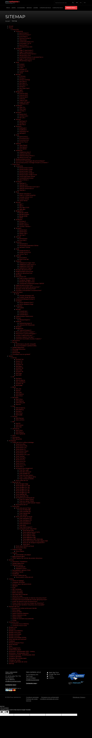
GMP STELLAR (20, 403)
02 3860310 (11, 679)
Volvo (14, 435)
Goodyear (19, 48)
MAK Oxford (19, 425)
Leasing (11, 579)
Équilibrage (15, 574)
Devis (10, 646)
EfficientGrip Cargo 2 (25, 60)
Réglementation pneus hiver (24, 271)
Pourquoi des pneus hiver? (24, 269)
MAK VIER (19, 370)
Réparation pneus (17, 565)
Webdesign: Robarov (79, 697)
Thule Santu (26, 544)
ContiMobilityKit (20, 567)
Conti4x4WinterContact (26, 178)
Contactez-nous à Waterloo (20, 624)
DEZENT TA (19, 365)
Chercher (73, 2)
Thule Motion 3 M (21, 453)
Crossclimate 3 (23, 314)
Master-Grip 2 (23, 233)
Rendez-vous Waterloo (16, 631)
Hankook (18, 261)
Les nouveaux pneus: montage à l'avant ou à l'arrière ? (32, 162)
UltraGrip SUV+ (23, 185)
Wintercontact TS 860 (26, 169)
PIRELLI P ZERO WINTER (27, 195)
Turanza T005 (23, 100)
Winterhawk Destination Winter (28, 245)
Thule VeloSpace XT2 (25, 518)
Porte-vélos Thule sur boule (24, 517)
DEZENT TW (20, 359)
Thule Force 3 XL (21, 465)
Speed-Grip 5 (23, 230)
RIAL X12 (18, 389)
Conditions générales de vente (18, 662)
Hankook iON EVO (24, 154)
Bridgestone (19, 92)
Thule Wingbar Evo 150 (23, 492)
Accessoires (12, 441)
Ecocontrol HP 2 (24, 138)
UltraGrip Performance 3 (26, 188)
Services (11, 560)
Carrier (21, 73)
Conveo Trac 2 (23, 254)
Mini (13, 422)
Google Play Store (54, 674)
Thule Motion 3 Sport (22, 451)
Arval (13, 587)
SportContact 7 (23, 45)
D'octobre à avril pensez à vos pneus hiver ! (29, 290)
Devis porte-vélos (21, 548)
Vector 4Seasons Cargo (26, 304)
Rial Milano (19, 366)
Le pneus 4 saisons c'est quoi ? (25, 337)
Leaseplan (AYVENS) (18, 582)
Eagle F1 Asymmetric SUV (27, 59)
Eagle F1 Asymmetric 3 (26, 50)
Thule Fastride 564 (24, 513)
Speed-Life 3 (23, 114)
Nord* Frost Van (24, 259)
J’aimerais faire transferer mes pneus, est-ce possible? (28, 605)
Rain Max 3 (22, 124)
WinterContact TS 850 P (26, 173)
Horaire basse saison (15, 650)
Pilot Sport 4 (23, 83)
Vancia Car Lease (17, 596)
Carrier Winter (23, 200)
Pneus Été (15, 29)
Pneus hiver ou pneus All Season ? (26, 333)
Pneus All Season (17, 292)
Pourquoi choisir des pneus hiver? (26, 288)
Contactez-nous (14, 622)
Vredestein (19, 105)
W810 (21, 218)
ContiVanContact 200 (25, 47)
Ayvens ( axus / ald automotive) (21, 584)
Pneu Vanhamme (13, 2)
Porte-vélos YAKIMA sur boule (25, 546)
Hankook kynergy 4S (25, 323)
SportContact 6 (23, 33)
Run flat (14, 342)
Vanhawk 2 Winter (24, 247)
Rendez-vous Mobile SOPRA (17, 637)
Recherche (12, 629)
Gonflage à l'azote (17, 572)
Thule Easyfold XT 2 (25, 522)
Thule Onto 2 (20, 466)
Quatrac (21, 308)
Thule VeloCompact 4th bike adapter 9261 (35, 541)
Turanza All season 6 (25, 330)
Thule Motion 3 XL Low (23, 454)
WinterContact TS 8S (25, 171)
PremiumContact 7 (25, 35)
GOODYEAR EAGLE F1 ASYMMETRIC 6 (31, 57)
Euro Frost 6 (23, 257)
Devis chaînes (20, 551)
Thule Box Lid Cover (25, 472)
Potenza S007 (23, 95)
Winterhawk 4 (23, 244)
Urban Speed (23, 145)
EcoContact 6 (23, 36)
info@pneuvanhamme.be (13, 681)
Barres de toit (16, 482)
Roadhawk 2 (23, 130)
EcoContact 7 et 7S (25, 43)
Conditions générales (15, 656)
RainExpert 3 (23, 121)
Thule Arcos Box (20, 444)
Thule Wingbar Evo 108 (23, 485)
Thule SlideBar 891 (21, 494)
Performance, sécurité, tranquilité (26, 344)
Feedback (12, 641)
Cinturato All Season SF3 (26, 295)
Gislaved (18, 143)
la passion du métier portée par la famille (24, 608)
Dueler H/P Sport (24, 102)
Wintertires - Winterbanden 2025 (19, 653)
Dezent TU (19, 361)
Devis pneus (16, 340)
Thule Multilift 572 (24, 473)
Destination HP (24, 131)
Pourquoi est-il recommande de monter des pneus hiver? (29, 599)
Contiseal (15, 351)
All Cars (14, 358)
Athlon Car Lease (17, 591)
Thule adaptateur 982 (29, 537)
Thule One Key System (26, 475)
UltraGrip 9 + (23, 183)
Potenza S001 (23, 93)
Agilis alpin (22, 209)
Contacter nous (10, 685)
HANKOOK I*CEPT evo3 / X (27, 264)
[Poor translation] (6, 712)
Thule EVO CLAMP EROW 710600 (29, 503)
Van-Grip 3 (22, 235)
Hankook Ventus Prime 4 (26, 155)
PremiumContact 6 (25, 38)
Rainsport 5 (22, 123)
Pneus (11, 28)
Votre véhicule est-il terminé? (17, 639)
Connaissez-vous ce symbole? (21, 354)
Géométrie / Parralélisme (19, 561)
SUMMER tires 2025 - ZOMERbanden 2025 (22, 655)
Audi (13, 406)
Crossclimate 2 (23, 313)
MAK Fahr (19, 392)
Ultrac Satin (22, 109)
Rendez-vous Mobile (15, 634)
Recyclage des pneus (18, 349)
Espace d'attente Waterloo (20, 613)
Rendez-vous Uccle (15, 632)
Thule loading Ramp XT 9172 (31, 532)
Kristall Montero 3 (24, 250)
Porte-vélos (15, 506)
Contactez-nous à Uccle (19, 625)
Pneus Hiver (16, 164)
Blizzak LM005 (23, 212)
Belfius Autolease (17, 593)
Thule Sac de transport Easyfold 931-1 (34, 542)
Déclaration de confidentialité (18, 658)
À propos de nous (14, 606)
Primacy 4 (22, 78)
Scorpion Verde (23, 71)
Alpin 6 (21, 206)
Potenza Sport (23, 97)
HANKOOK (19, 150)
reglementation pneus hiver (24, 285)
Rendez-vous (13, 627)
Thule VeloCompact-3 (25, 527)
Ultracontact (23, 40)
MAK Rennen (20, 418)
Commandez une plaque (23, 555)
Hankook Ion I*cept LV (26, 268)
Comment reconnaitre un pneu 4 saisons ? (29, 339)
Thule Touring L (20, 456)
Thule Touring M (20, 458)
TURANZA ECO (24, 104)
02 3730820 (32, 678)
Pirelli (17, 62)
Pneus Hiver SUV (21, 276)
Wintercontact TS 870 (26, 168)
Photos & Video (17, 612)
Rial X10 (18, 390)
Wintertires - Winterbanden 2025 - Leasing (22, 651)
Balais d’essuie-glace (18, 556)
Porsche (14, 416)
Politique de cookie (14, 660)
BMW (14, 387)
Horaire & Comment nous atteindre (23, 618)
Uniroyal (18, 119)
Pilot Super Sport (24, 88)
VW (13, 377)
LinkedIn (51, 678)
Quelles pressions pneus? (23, 159)
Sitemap (11, 663)
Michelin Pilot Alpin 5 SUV (27, 282)
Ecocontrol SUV (24, 140)
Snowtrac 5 (22, 221)
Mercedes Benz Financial (19, 594)
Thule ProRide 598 (24, 510)
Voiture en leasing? (18, 580)
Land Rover (15, 428)
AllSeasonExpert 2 (24, 320)
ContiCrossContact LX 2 (26, 41)
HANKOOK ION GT (25, 152)
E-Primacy (22, 76)
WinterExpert (23, 238)
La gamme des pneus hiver (24, 273)
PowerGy (22, 66)
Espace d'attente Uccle (19, 615)
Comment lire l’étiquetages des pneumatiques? (30, 161)
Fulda (17, 135)
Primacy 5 (22, 86)
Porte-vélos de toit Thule (23, 508)
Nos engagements (14, 648)
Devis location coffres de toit (24, 577)
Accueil (11, 26)
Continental (19, 31)
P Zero (21, 67)
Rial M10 (18, 404)
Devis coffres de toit (22, 480)
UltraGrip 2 (22, 190)
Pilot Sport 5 (23, 81)
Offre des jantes (17, 439)
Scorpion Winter (24, 199)
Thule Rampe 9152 (28, 530)
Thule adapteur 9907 (29, 534)
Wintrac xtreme (24, 225)
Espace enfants (17, 617)
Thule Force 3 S (20, 460)
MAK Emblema (20, 380)
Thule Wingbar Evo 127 (23, 489)
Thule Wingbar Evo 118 (23, 487)
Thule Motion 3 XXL (21, 446)
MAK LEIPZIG (20, 420)
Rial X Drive (19, 396)
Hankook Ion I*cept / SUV (27, 263)
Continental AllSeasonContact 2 (25, 299)
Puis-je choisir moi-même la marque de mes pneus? (28, 603)
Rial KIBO (19, 375)
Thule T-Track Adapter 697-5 (27, 477)
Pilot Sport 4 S (23, 85)
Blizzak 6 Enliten (24, 214)
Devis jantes (16, 437)
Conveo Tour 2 (23, 142)
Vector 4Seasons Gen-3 (26, 302)
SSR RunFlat (16, 352)
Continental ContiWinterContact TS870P (31, 283)
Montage (18, 275)
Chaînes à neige (17, 549)
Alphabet (15, 586)
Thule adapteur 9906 (29, 536)
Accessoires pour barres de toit (25, 498)
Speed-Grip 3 (23, 231)
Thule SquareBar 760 (22, 496)
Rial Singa (19, 373)
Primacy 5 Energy (24, 79)
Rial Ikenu (19, 378)
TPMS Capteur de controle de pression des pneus (27, 558)
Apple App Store (54, 672)
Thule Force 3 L (20, 463)
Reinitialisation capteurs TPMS (21, 570)
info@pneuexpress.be (32, 680)
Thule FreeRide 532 (25, 511)
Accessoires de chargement (24, 468)
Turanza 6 (22, 98)
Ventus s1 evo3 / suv (25, 157)
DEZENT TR (19, 371)
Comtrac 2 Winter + (25, 226)
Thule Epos (22, 525)
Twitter (51, 676)
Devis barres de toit (22, 504)
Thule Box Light (24, 470)
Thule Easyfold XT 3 (25, 523)
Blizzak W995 (23, 216)
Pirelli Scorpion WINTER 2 (27, 278)
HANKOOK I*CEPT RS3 (26, 266)
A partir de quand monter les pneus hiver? (25, 601)
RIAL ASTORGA (20, 382)
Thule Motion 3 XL (21, 447)
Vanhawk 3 (22, 133)
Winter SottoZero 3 (25, 193)
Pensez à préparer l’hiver (16, 643)
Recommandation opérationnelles (26, 346)
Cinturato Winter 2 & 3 (26, 197)
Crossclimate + (23, 311)
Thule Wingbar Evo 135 (22, 491)
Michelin (18, 74)
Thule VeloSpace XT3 (25, 520)
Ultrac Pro (22, 107)
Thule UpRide (23, 515)
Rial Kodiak (19, 385)
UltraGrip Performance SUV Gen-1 (29, 187)
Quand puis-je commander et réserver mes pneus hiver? (29, 598)
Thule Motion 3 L (21, 449)
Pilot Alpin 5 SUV (24, 207)
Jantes (11, 356)
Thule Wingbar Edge (22, 484)
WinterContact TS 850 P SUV (28, 174)
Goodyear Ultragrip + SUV (27, 280)
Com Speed (22, 149)
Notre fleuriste (13, 644)
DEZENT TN (19, 368)
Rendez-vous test (14, 636)
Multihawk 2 (22, 128)
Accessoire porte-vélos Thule (28, 529)
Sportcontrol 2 (23, 136)
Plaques (14, 553)
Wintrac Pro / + (23, 223)
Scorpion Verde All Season (27, 297)
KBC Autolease (16, 589)
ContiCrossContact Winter (27, 176)
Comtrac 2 (22, 111)
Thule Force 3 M (20, 461)
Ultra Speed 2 (23, 147)
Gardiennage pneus (18, 347)
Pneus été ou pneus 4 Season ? (25, 332)
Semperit (18, 112)
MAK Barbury (20, 394)
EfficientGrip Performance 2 (27, 54)
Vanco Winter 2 (23, 180)
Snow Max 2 (22, 240)
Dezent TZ (19, 363)
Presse (14, 620)
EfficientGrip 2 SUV (25, 55)
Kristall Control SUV (25, 252)
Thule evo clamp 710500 (26, 501)
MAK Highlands (20, 434)
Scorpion (21, 64)
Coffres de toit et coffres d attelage (23, 442)
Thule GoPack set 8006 (26, 479)
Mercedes (15, 397)
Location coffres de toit (19, 575)
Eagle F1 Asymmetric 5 (26, 52)
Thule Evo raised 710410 (26, 499)
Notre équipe (16, 610)
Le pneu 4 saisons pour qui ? (24, 335)
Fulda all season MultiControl (24, 316)
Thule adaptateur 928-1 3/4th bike (33, 539)
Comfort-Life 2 (23, 116)
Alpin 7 (21, 204)
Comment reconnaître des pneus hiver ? (28, 287)
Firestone (18, 126)
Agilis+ (21, 90)
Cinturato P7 (23, 69)
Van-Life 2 (22, 117)
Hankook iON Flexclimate (27, 325)
